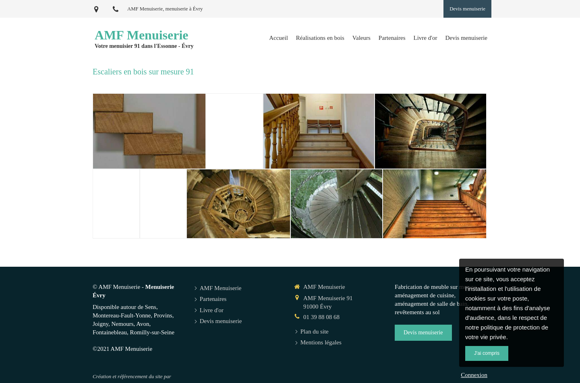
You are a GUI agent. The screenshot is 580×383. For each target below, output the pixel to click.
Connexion (474, 375)
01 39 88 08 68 (321, 317)
